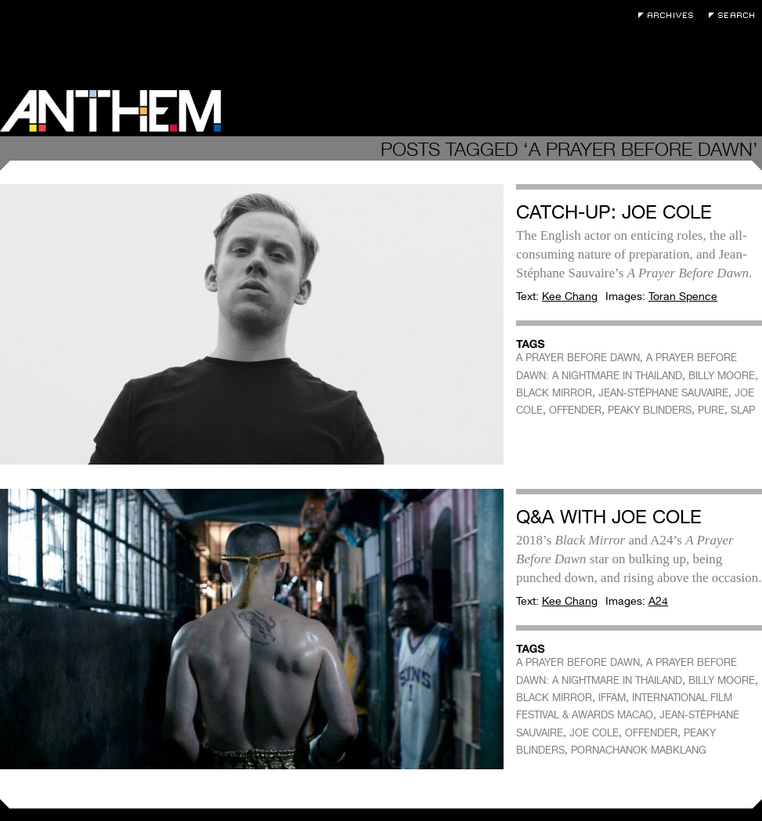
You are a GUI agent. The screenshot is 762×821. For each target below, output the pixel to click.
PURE (711, 410)
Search (735, 15)
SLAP (743, 410)
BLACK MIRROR (554, 393)
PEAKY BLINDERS (650, 410)
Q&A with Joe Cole (609, 516)
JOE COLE (594, 733)
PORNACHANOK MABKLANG (638, 750)
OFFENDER (575, 410)
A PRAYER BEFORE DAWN (578, 357)
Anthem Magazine (110, 111)
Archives (669, 15)
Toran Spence (682, 296)
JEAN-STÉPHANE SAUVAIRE (663, 393)
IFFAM (612, 697)
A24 (658, 601)
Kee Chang (570, 296)
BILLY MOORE (721, 376)
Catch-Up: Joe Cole (614, 212)
